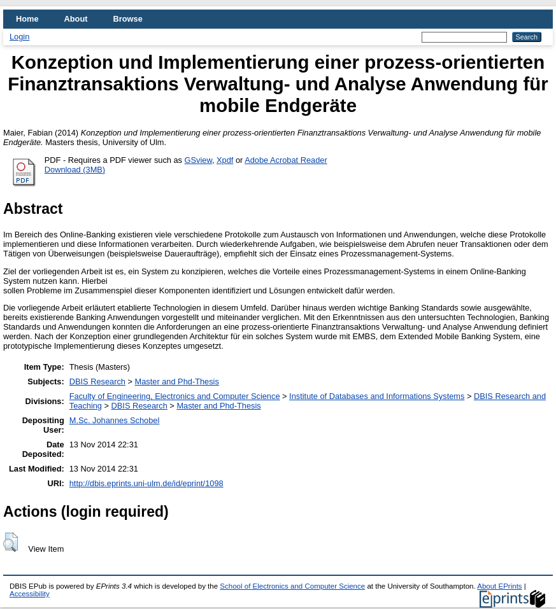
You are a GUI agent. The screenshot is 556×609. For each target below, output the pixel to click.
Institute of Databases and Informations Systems (376, 396)
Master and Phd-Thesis (177, 381)
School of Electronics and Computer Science (292, 586)
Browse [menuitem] (128, 19)
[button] (10, 542)
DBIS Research (97, 381)
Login (19, 36)
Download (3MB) (75, 169)
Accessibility (30, 594)
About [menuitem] (76, 19)
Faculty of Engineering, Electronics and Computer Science (174, 396)
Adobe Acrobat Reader (286, 160)
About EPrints (499, 586)
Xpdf (225, 160)
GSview (198, 160)
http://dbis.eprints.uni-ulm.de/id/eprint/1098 (146, 483)
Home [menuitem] (27, 19)
